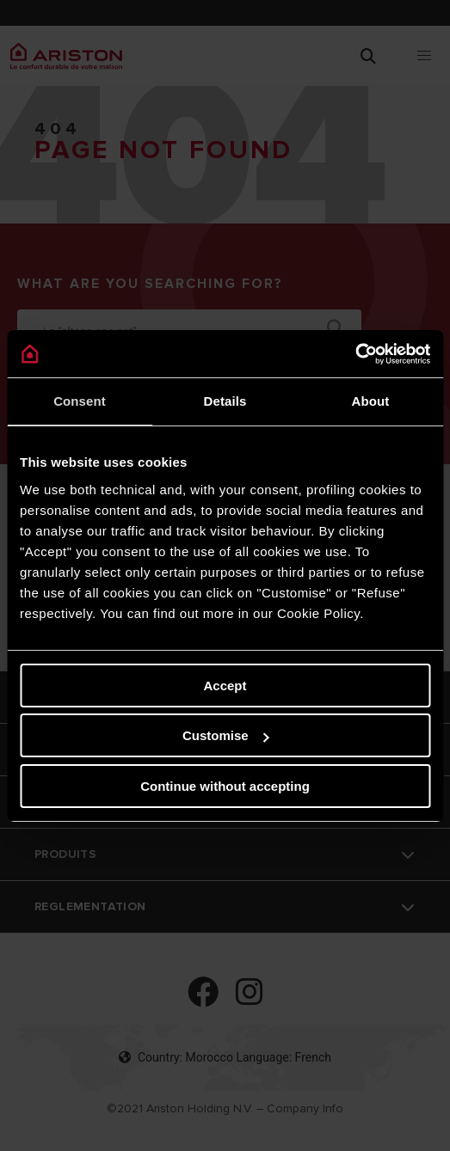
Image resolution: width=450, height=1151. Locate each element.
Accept (224, 685)
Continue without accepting (225, 786)
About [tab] (371, 401)
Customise (225, 735)
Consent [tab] (79, 401)
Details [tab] (225, 401)
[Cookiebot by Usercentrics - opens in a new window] (355, 354)
